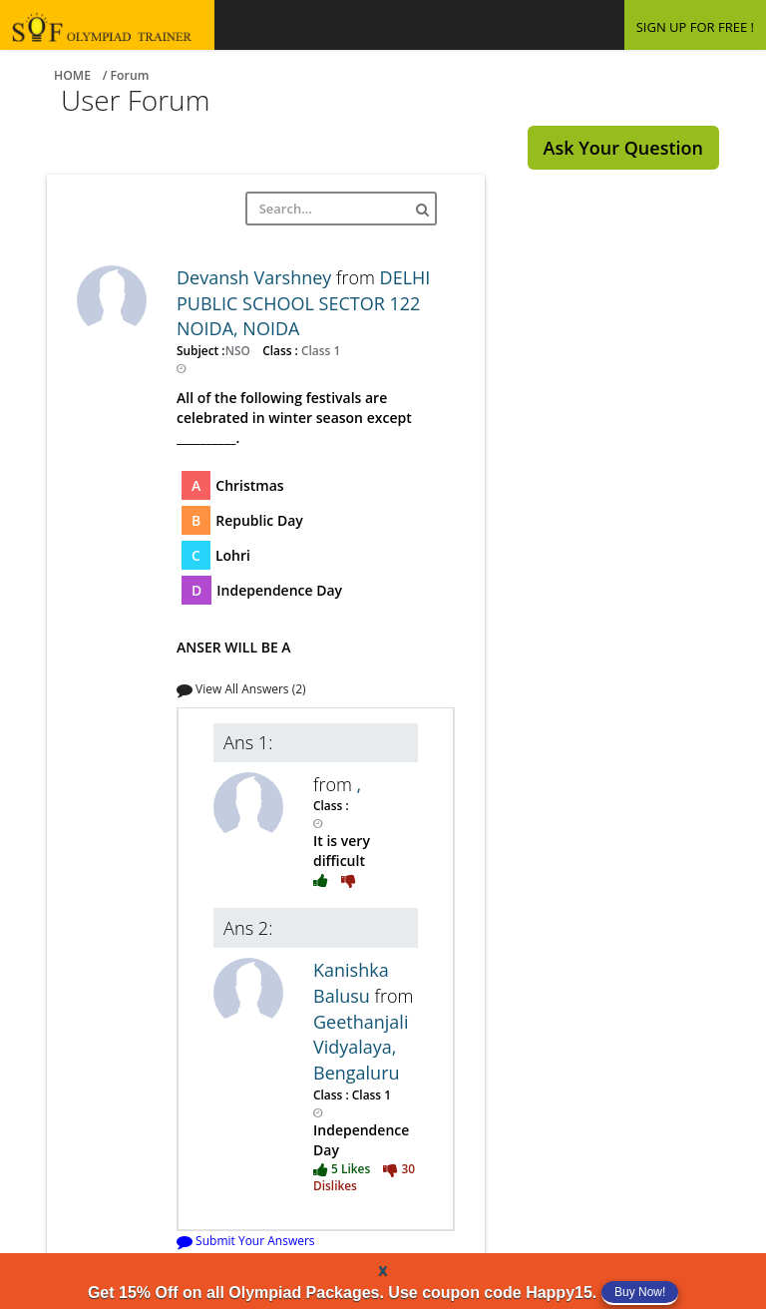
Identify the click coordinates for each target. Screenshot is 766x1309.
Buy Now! (639, 1292)
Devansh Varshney (256, 277)
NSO (239, 350)
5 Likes (343, 1168)
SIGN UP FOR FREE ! (695, 27)
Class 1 (319, 350)
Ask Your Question (623, 148)
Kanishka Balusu (351, 983)
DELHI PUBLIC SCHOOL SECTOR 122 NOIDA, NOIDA (303, 302)
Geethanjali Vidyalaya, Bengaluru (360, 1047)
